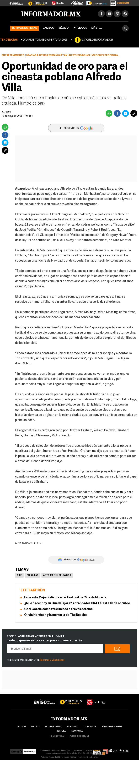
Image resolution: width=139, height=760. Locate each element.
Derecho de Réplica (67, 757)
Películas (32, 575)
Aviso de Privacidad (49, 757)
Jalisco (48, 28)
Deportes (72, 727)
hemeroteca (57, 736)
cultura (61, 731)
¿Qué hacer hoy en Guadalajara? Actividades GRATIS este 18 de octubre (77, 603)
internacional (53, 727)
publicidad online (79, 736)
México (63, 28)
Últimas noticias (24, 28)
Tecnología (90, 727)
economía (77, 731)
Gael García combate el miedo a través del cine (58, 609)
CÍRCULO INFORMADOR (97, 40)
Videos (80, 27)
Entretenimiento (13, 55)
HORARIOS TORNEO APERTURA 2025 (43, 40)
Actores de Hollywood (57, 575)
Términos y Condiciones (52, 660)
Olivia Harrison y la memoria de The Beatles (56, 615)
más (96, 28)
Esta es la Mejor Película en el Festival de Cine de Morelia (65, 597)
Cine (19, 575)
